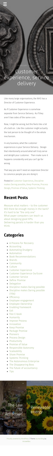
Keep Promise (33, 184)
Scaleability (15, 351)
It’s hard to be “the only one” (19, 212)
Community (15, 263)
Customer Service (18, 276)
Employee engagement (21, 300)
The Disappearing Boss (21, 364)
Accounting (15, 246)
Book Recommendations (22, 256)
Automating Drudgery (20, 249)
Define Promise (17, 280)
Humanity (14, 317)
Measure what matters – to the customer (26, 205)
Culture (13, 266)
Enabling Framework (20, 307)
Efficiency (14, 297)
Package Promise (18, 330)
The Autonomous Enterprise (24, 361)
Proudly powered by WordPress (18, 439)
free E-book (15, 314)
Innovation (15, 324)
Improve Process (18, 320)
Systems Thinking (36, 188)
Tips (11, 371)
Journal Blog (40, 439)
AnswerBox (26, 441)
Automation (15, 253)
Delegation (15, 283)
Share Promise (17, 354)
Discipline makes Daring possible (27, 287)
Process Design (17, 337)
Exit (11, 310)
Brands (13, 260)
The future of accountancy (23, 368)
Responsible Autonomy (21, 347)
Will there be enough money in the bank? (26, 208)
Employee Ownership (20, 303)
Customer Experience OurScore (26, 273)
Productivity (15, 341)
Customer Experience (23, 181)
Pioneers (14, 334)
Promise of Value (19, 188)
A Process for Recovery (21, 243)
